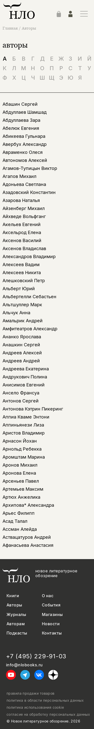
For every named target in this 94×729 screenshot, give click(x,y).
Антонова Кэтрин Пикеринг (33, 408)
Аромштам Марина (24, 457)
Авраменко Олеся (23, 152)
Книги (13, 595)
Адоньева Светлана (24, 184)
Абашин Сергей (20, 104)
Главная (11, 28)
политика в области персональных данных (45, 700)
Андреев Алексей (22, 352)
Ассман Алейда (20, 529)
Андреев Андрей (21, 360)
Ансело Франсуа (21, 392)
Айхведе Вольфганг (24, 216)
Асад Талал (15, 521)
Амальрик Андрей (23, 320)
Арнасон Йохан (20, 441)
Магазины (52, 614)
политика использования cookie (35, 707)
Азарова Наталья (21, 200)
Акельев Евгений (22, 224)
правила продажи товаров (31, 693)
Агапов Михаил (19, 176)
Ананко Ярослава (22, 336)
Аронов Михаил (20, 465)
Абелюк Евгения (21, 128)
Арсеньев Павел (21, 481)
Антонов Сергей (21, 400)
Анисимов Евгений (24, 384)
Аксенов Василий (22, 240)
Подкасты (17, 633)
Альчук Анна (16, 312)
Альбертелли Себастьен (29, 296)
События (51, 605)
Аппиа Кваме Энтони (26, 417)
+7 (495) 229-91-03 (36, 656)
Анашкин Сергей (21, 344)
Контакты (52, 633)
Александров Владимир (29, 256)
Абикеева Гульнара (24, 136)
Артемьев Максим (23, 489)
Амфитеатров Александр (30, 328)
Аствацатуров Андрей (27, 537)
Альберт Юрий (19, 288)
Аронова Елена (19, 473)
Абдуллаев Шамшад (25, 112)
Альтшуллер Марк (22, 304)
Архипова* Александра (28, 505)
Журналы (16, 614)
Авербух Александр (25, 144)
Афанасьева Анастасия (28, 545)
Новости (51, 623)
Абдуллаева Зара (21, 120)
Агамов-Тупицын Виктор (30, 168)
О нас (47, 595)
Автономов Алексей (25, 160)
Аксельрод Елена (22, 232)
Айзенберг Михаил (24, 208)
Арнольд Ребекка (22, 449)
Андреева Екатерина (26, 368)
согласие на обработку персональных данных (48, 714)
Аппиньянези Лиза (23, 425)
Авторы (29, 28)
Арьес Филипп (19, 513)
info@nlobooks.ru (24, 665)
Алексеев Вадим (21, 264)
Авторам (16, 623)
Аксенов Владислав (24, 248)
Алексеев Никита (22, 272)
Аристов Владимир (24, 433)
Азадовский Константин (29, 192)
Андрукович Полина (25, 376)
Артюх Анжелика (21, 497)
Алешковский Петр (24, 280)
